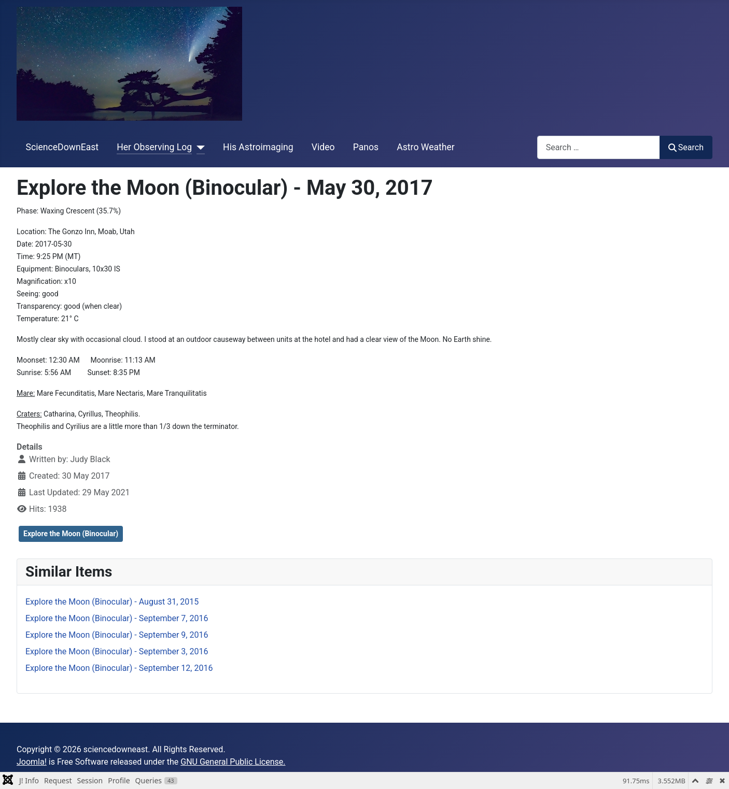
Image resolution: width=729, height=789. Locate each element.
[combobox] (598, 147)
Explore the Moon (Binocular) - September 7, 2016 (116, 618)
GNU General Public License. (232, 762)
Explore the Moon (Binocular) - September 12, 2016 (119, 668)
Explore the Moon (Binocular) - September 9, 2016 (116, 635)
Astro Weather (425, 147)
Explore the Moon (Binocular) (70, 533)
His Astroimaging (258, 147)
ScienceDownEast (62, 147)
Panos (365, 147)
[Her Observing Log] (198, 147)
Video (323, 147)
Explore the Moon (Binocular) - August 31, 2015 (112, 602)
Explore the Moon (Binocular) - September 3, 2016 (116, 651)
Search (686, 147)
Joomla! (32, 762)
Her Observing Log (154, 147)
